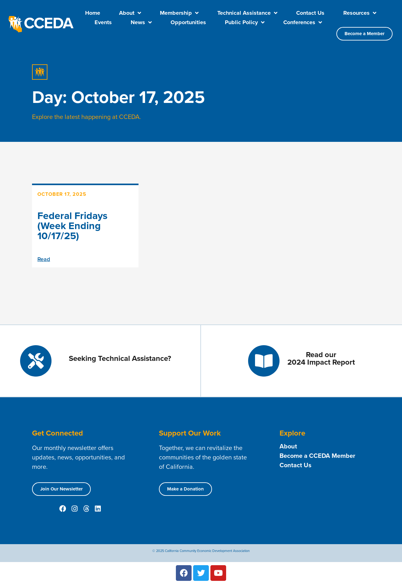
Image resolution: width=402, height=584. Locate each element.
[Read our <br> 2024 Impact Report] (264, 361)
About (130, 13)
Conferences (302, 22)
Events (103, 22)
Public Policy (244, 22)
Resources (359, 13)
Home (92, 13)
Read (43, 259)
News (141, 22)
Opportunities (188, 22)
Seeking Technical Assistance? (120, 358)
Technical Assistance (247, 13)
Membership (179, 13)
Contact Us (310, 13)
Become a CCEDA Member (317, 456)
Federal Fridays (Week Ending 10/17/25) (72, 225)
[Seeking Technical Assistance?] (36, 361)
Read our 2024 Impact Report (321, 358)
